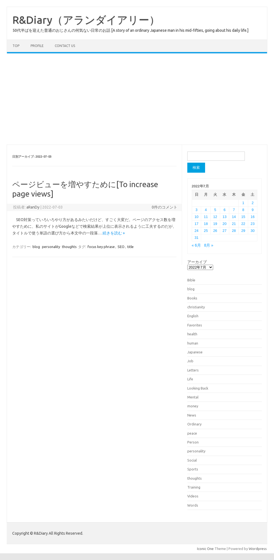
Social (192, 460)
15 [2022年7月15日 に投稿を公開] (243, 217)
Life (190, 379)
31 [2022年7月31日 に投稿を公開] (196, 238)
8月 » (208, 245)
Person (193, 442)
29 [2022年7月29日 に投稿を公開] (243, 231)
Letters (193, 370)
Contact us (65, 46)
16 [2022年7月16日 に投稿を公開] (253, 217)
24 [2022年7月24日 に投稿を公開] (196, 231)
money (192, 406)
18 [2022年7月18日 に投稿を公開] (206, 224)
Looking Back (197, 388)
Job (190, 361)
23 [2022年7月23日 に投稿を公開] (253, 224)
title (130, 247)
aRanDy (32, 207)
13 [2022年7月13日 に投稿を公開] (224, 217)
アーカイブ (197, 262)
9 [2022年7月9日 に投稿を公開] (252, 210)
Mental (192, 397)
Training (193, 487)
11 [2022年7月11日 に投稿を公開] (206, 217)
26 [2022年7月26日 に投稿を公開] (215, 231)
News (191, 415)
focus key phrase (101, 247)
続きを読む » (114, 233)
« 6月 (196, 245)
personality (51, 247)
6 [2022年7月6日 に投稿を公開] (224, 210)
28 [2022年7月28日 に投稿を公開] (234, 231)
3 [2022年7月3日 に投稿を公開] (196, 210)
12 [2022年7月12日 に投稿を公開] (215, 217)
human (192, 343)
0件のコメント (164, 207)
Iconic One (205, 549)
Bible (191, 280)
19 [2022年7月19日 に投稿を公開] (215, 224)
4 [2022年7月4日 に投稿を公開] (206, 210)
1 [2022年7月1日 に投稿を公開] (243, 203)
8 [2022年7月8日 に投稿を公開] (243, 210)
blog (36, 247)
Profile (37, 46)
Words (192, 505)
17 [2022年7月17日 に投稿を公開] (196, 224)
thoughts (69, 247)
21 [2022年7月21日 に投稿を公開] (234, 224)
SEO (121, 247)
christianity (196, 307)
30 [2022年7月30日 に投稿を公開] (253, 231)
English (192, 316)
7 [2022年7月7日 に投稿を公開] (234, 210)
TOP (16, 46)
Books (192, 298)
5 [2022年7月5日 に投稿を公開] (215, 210)
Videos (192, 496)
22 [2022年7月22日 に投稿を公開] (243, 224)
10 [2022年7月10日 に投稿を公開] (196, 217)
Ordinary (194, 424)
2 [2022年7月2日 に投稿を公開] (252, 203)
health (192, 334)
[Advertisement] (137, 99)
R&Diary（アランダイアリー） (86, 20)
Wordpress (258, 549)
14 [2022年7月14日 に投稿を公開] (234, 217)
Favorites (194, 325)
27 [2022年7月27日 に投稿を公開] (224, 231)
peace (192, 433)
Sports (192, 469)
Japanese (195, 352)
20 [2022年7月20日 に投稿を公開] (224, 224)
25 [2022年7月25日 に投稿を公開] (206, 231)
